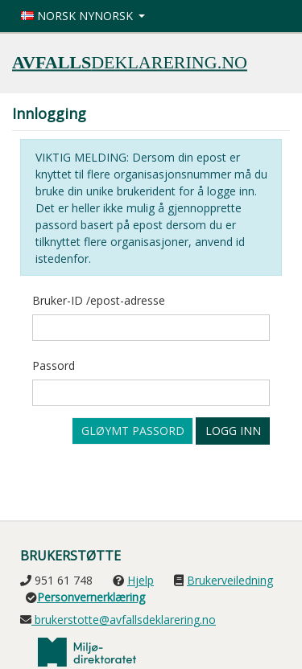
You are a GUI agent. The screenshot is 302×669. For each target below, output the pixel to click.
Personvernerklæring (91, 597)
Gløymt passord (132, 430)
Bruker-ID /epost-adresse (98, 300)
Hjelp (140, 580)
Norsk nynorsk (78, 15)
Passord (53, 365)
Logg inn (233, 430)
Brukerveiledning (230, 580)
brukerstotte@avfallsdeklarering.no (123, 619)
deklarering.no (129, 61)
